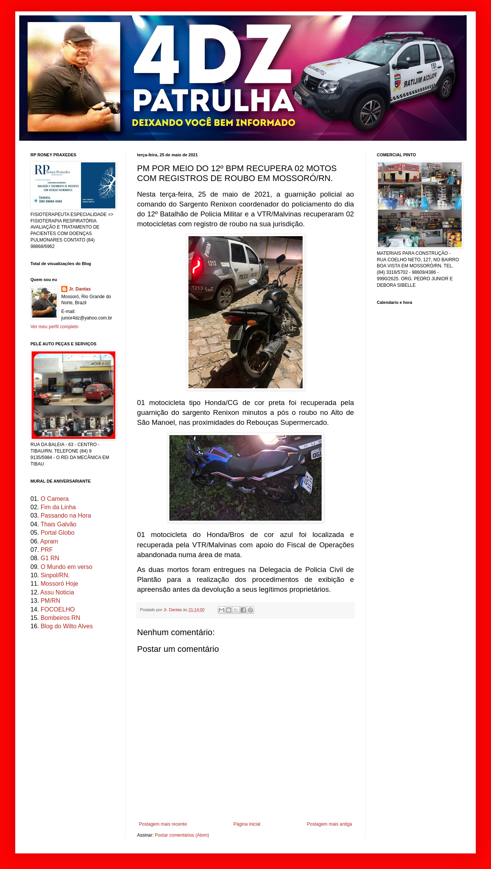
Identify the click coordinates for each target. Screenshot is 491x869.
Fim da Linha (58, 507)
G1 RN (50, 558)
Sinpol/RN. (55, 575)
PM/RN (51, 600)
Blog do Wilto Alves (67, 626)
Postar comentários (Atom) (182, 835)
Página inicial (246, 824)
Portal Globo (58, 532)
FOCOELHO (58, 609)
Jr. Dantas (173, 609)
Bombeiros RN (60, 618)
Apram (49, 541)
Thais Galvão (58, 524)
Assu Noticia (57, 592)
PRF (47, 550)
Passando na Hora (66, 515)
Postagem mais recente (163, 824)
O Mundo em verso (66, 567)
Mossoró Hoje (59, 583)
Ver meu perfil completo (54, 326)
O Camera (55, 499)
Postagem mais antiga (329, 824)
